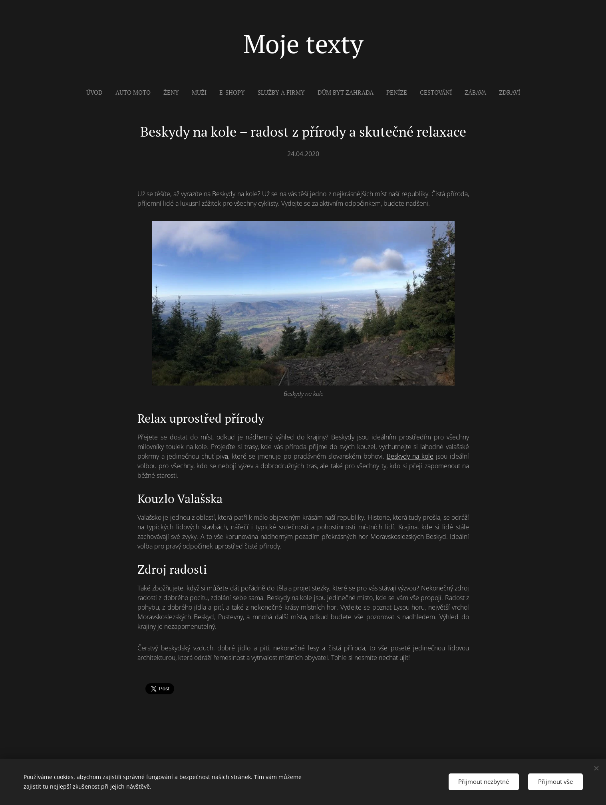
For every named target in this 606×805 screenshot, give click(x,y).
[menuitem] (242, 92)
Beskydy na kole (409, 456)
